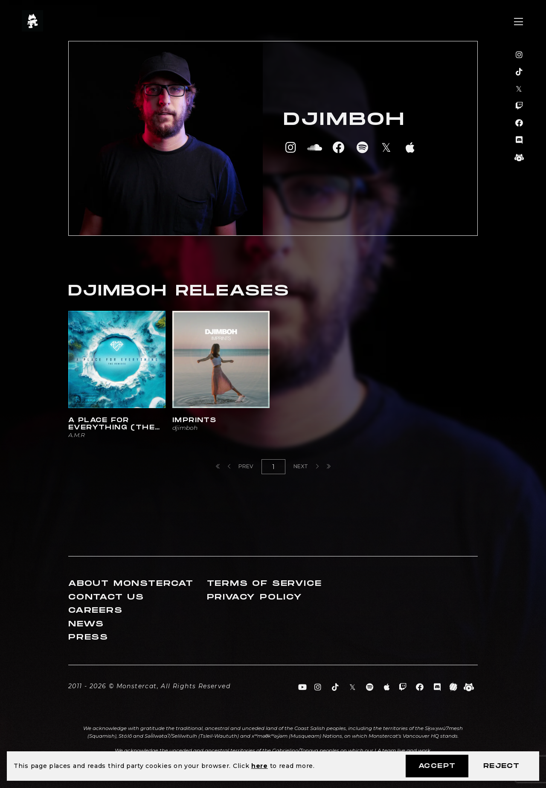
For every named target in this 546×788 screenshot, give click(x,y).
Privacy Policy (254, 597)
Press (88, 637)
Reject (501, 766)
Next (306, 466)
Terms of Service (264, 583)
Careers (95, 610)
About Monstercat (131, 583)
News (86, 624)
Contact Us (106, 597)
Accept (437, 766)
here (259, 766)
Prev (240, 466)
